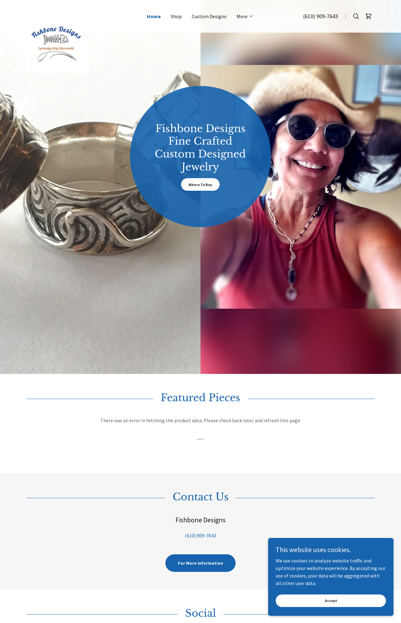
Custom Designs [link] (209, 16)
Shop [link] (176, 16)
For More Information (200, 563)
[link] (78, 13)
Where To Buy (200, 184)
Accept (331, 609)
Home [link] (154, 16)
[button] (245, 16)
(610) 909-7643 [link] (320, 16)
